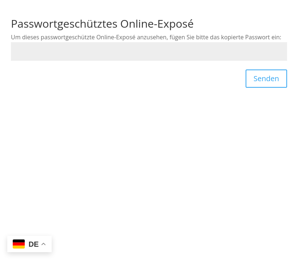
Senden (266, 78)
